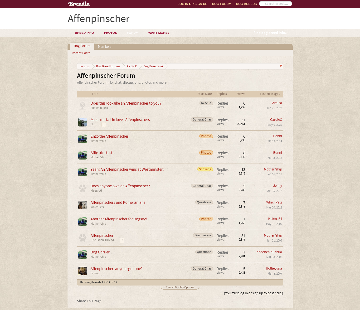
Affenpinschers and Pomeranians (118, 202)
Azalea (277, 103)
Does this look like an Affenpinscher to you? (126, 103)
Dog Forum (221, 4)
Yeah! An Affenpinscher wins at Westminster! (127, 169)
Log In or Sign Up (192, 4)
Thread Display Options (180, 287)
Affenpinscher (102, 235)
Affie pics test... (103, 152)
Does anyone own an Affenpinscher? (120, 186)
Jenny (277, 186)
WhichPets (97, 207)
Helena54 (275, 219)
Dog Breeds (246, 4)
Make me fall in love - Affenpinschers (120, 119)
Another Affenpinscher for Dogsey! (119, 219)
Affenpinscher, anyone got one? (116, 268)
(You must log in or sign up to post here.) (253, 293)
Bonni (277, 136)
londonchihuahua (269, 252)
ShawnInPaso (99, 108)
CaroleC (276, 119)
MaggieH (96, 191)
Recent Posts (81, 53)
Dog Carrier (100, 252)
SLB (93, 124)
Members (104, 46)
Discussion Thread (102, 240)
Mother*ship (98, 141)
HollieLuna (274, 268)
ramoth (95, 273)
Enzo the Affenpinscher (109, 136)
